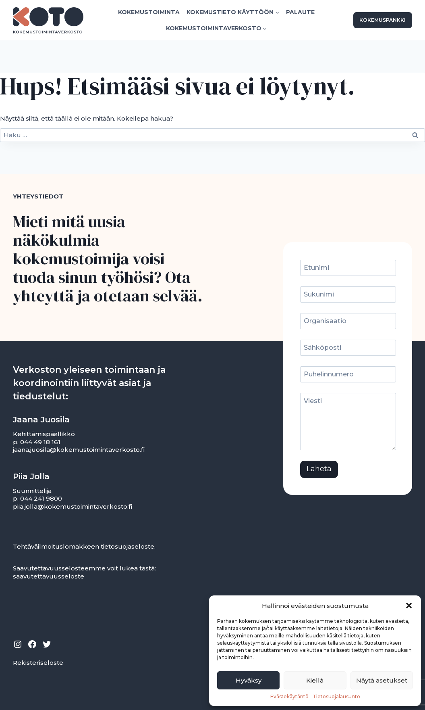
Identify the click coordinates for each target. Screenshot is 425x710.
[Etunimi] (349, 268)
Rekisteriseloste (38, 662)
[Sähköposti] (349, 348)
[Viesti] (349, 422)
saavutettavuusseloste (48, 576)
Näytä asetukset (381, 680)
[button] (409, 605)
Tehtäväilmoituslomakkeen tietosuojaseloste (83, 546)
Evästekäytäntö (289, 696)
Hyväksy (248, 680)
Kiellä (314, 680)
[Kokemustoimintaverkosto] (48, 20)
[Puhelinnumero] (349, 375)
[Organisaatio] (349, 321)
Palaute (300, 12)
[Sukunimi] (349, 295)
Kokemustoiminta (149, 12)
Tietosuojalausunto (336, 696)
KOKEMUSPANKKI (382, 20)
